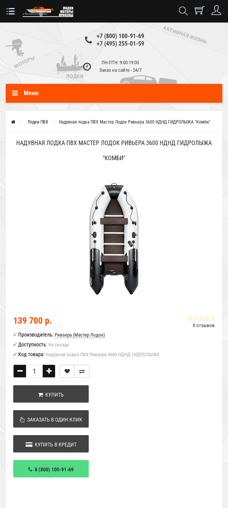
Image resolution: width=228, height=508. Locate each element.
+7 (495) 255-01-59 (120, 43)
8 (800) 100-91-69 (51, 469)
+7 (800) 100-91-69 (120, 36)
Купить (51, 395)
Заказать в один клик (51, 420)
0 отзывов (204, 325)
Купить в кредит (51, 445)
